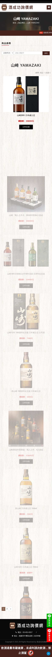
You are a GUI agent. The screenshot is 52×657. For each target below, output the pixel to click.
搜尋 (46, 53)
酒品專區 (21, 23)
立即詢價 (26, 127)
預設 (42, 73)
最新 (48, 73)
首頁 (14, 23)
